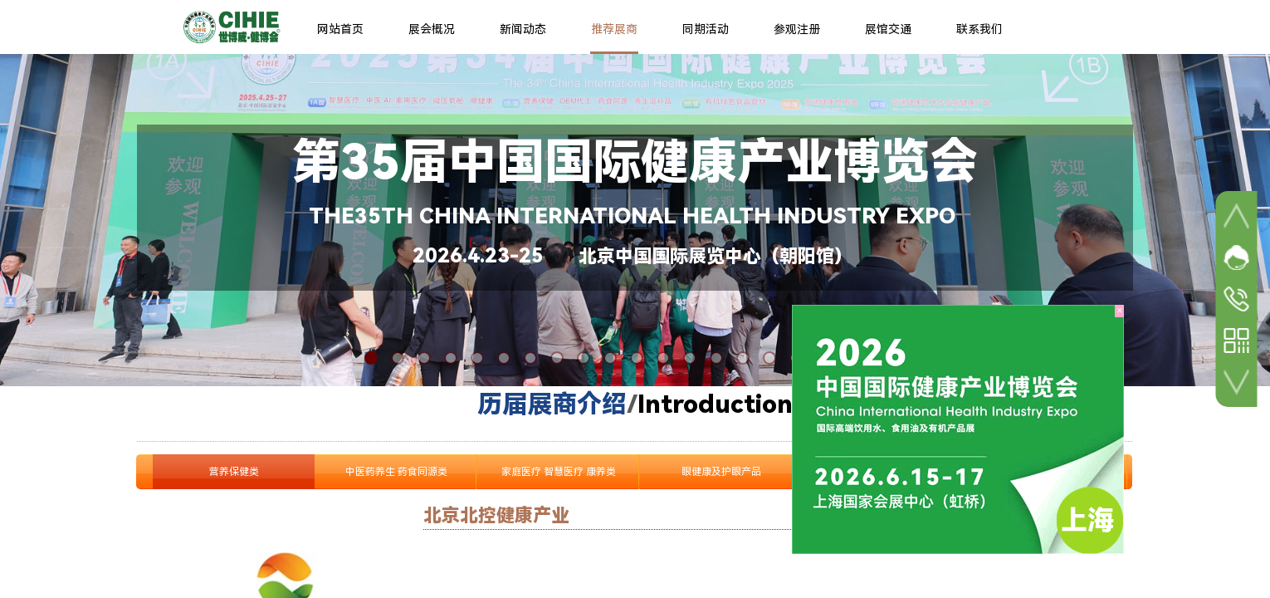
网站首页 (340, 29)
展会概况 (431, 29)
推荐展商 (614, 29)
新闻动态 (523, 29)
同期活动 (705, 29)
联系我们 (979, 29)
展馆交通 (888, 29)
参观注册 (797, 29)
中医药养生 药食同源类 (396, 472)
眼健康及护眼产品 (721, 472)
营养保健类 (234, 472)
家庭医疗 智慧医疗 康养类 (558, 472)
